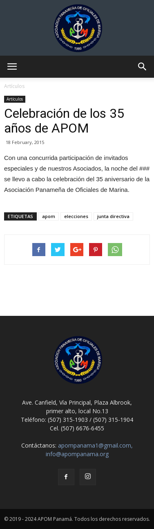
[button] (142, 67)
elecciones (76, 216)
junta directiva (113, 216)
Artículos (15, 99)
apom (48, 216)
